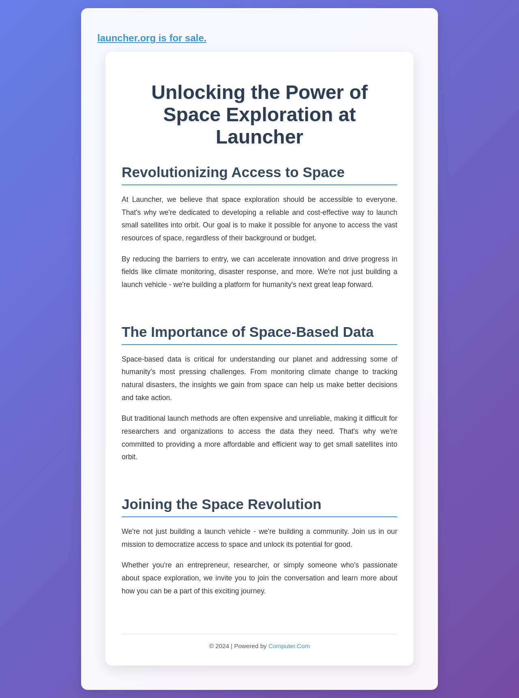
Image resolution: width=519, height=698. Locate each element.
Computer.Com (289, 645)
